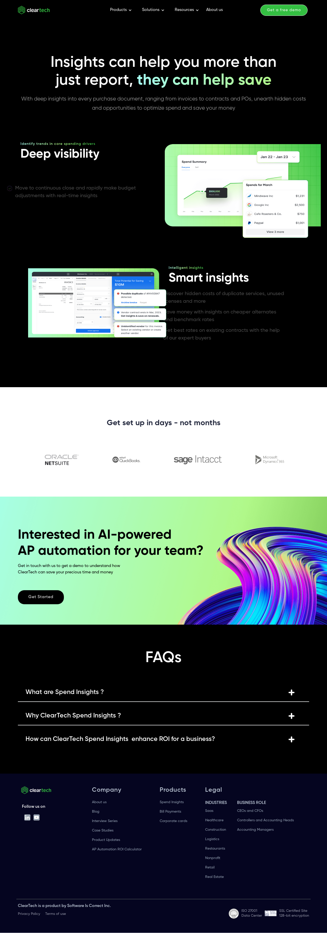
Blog (95, 811)
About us (214, 10)
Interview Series (105, 821)
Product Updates (106, 840)
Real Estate (214, 877)
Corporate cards (173, 821)
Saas (209, 811)
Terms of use (55, 914)
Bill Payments (170, 811)
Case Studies (102, 830)
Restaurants (215, 848)
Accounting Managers (255, 829)
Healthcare (214, 820)
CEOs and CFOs (250, 811)
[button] (121, 10)
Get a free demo (284, 10)
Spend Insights (172, 802)
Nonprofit (212, 858)
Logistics (212, 839)
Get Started (40, 597)
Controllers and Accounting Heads (265, 820)
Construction (215, 829)
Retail (210, 867)
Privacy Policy (29, 914)
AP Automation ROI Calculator (117, 849)
